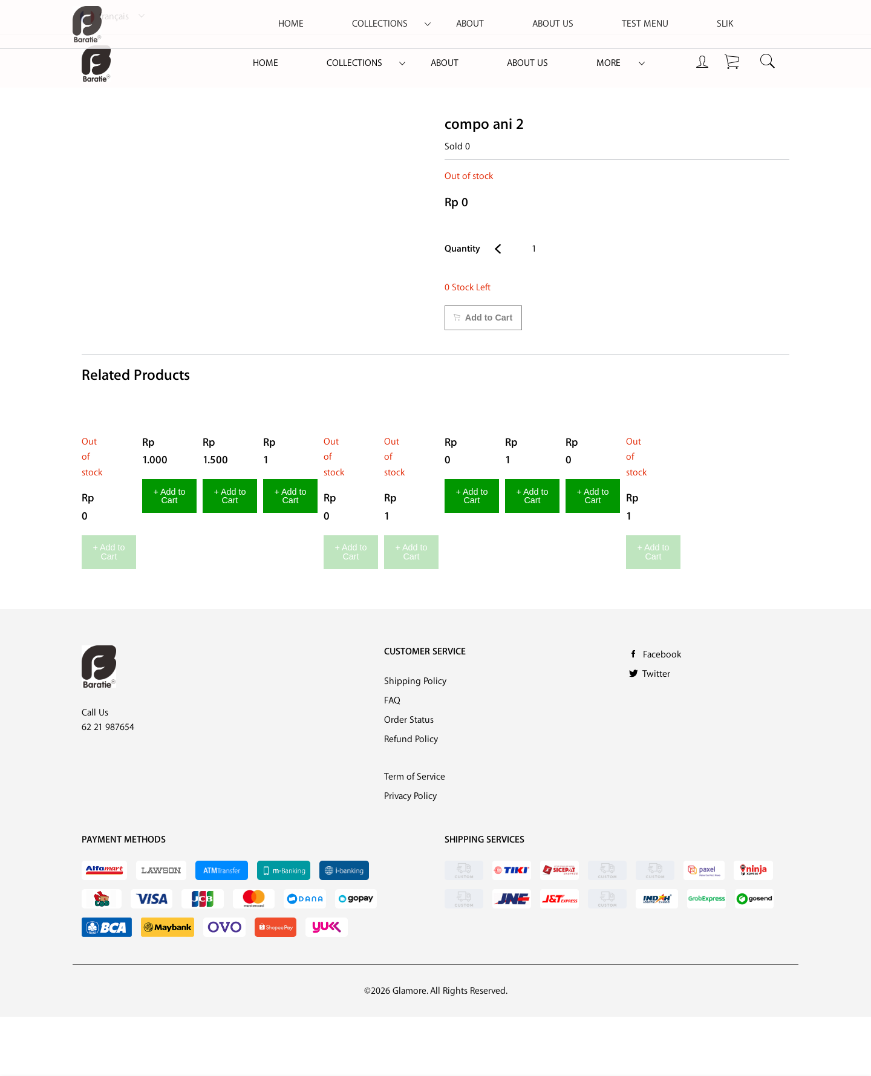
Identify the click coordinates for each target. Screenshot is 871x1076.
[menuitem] (265, 63)
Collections (354, 63)
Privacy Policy (410, 855)
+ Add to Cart (145, 616)
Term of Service (414, 836)
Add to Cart (483, 317)
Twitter (656, 733)
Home (265, 63)
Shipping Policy (415, 740)
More (608, 63)
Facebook (662, 713)
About (444, 63)
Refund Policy (411, 799)
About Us (527, 63)
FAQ (392, 760)
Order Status (409, 779)
